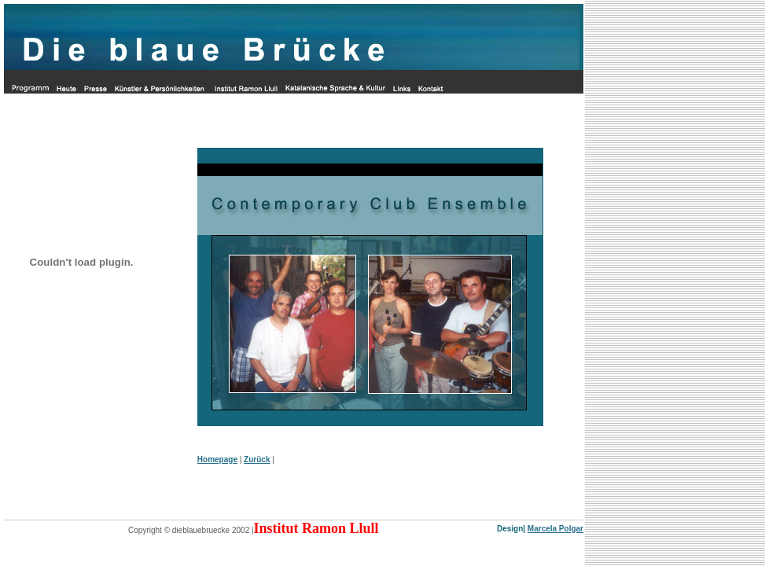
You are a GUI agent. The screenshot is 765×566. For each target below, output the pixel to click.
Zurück (257, 459)
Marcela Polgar (555, 528)
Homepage (217, 459)
